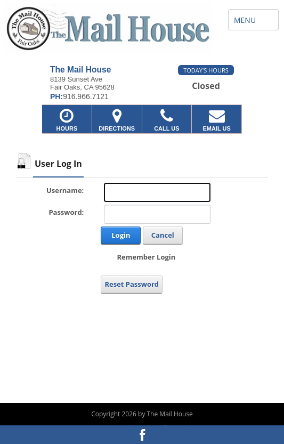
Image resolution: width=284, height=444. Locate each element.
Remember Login (146, 257)
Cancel (162, 235)
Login (120, 235)
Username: (65, 190)
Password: (66, 212)
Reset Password (131, 284)
